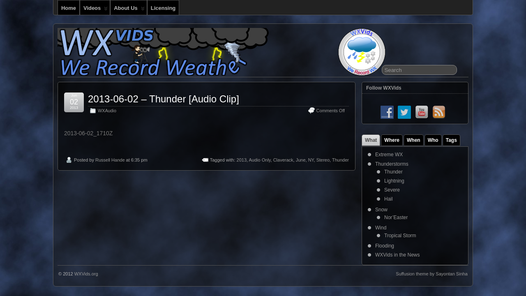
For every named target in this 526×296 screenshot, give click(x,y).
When (413, 140)
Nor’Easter (396, 217)
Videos (95, 10)
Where (391, 140)
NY (311, 159)
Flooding (384, 246)
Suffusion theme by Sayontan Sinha (432, 273)
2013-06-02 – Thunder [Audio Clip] (163, 98)
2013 (242, 159)
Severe (392, 190)
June (301, 159)
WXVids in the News (397, 255)
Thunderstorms (391, 164)
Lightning (394, 181)
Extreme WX (389, 154)
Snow (381, 210)
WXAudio (107, 110)
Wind (380, 228)
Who (433, 140)
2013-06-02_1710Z (88, 133)
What (371, 140)
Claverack (283, 159)
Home (68, 8)
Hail (388, 199)
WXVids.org (86, 273)
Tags (451, 140)
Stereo (323, 159)
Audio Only (260, 159)
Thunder (340, 159)
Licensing (163, 8)
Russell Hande (110, 159)
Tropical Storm (400, 235)
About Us (129, 10)
